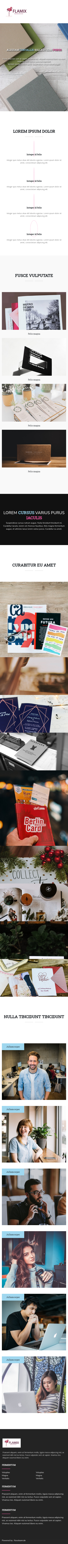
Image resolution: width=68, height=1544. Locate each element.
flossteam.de (20, 1540)
